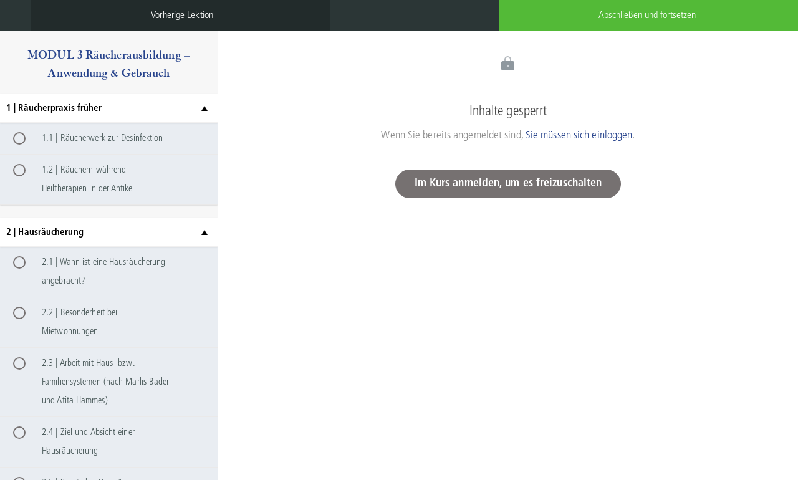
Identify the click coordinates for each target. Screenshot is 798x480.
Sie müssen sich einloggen (579, 135)
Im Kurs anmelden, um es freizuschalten (508, 184)
